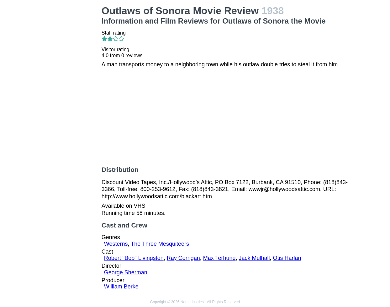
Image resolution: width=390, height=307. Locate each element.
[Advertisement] (68, 99)
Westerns (116, 244)
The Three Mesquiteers (160, 244)
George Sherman (125, 272)
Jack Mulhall (254, 258)
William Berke (121, 286)
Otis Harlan (287, 258)
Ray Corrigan (183, 258)
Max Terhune (219, 258)
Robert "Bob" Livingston (134, 258)
